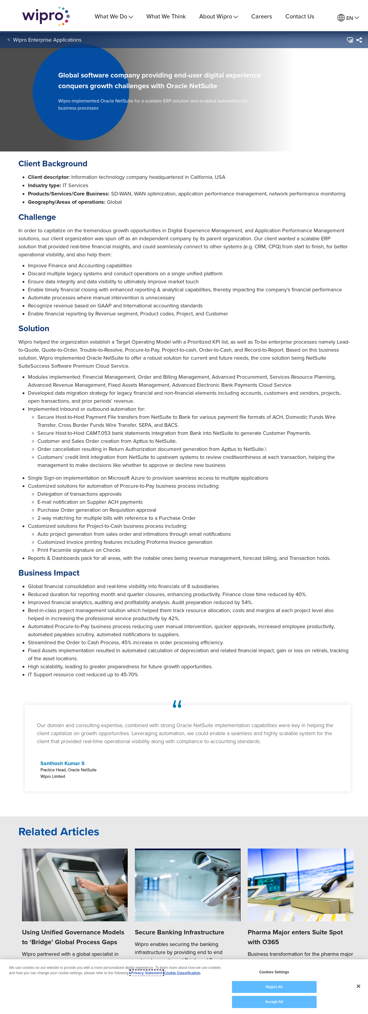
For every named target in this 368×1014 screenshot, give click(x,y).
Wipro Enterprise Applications (47, 41)
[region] (184, 986)
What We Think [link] (166, 16)
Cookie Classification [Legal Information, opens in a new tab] (182, 973)
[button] (350, 41)
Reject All (274, 987)
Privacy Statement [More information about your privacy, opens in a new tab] (146, 973)
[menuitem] (348, 18)
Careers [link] (261, 16)
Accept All (274, 1002)
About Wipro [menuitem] (218, 16)
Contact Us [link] (299, 16)
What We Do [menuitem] (114, 16)
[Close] (358, 986)
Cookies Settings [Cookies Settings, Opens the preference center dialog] (274, 972)
